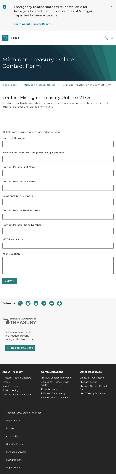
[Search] (106, 38)
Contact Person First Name (19, 167)
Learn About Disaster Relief (33, 24)
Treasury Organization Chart (17, 394)
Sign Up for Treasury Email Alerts (55, 383)
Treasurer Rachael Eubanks (16, 377)
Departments (13, 467)
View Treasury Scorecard (93, 393)
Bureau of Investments (92, 377)
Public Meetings (11, 390)
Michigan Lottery (89, 382)
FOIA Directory (14, 459)
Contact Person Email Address (21, 210)
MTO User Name (12, 239)
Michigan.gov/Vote (20, 347)
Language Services (16, 452)
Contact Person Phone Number (21, 225)
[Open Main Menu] (112, 38)
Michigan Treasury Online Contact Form (87, 85)
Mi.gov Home (13, 420)
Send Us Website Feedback (55, 397)
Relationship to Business (17, 196)
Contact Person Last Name (19, 181)
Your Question (11, 254)
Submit (10, 280)
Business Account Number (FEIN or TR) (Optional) (33, 152)
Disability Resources (16, 444)
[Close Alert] (112, 7)
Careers (6, 382)
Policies (10, 428)
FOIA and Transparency (53, 393)
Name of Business (13, 138)
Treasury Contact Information (56, 377)
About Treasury (10, 386)
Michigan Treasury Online (39, 85)
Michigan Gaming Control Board (93, 388)
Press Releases (49, 389)
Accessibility (12, 436)
